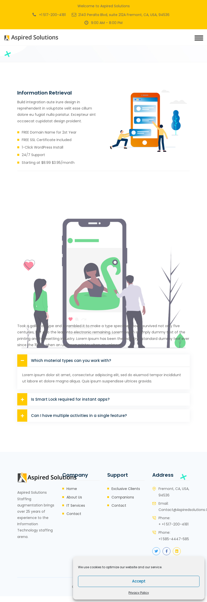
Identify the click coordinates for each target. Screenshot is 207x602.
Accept (139, 581)
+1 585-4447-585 (173, 538)
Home (71, 488)
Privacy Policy (138, 592)
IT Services (75, 505)
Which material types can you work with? (64, 360)
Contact (73, 513)
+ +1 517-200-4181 (173, 524)
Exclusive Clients (126, 488)
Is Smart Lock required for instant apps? (63, 399)
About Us (74, 497)
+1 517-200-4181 (52, 14)
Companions (123, 497)
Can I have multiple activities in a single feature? (72, 415)
